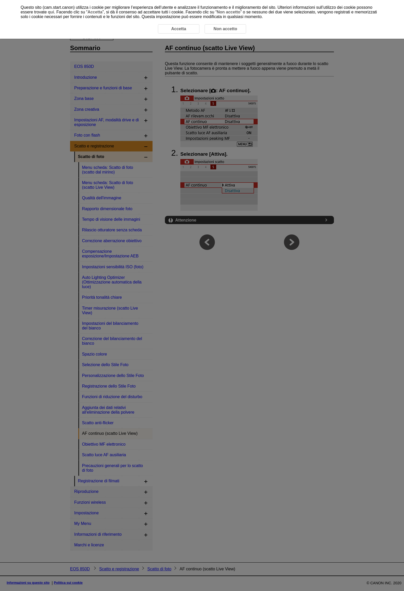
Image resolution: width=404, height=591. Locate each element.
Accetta (95, 12)
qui (51, 12)
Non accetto (228, 12)
